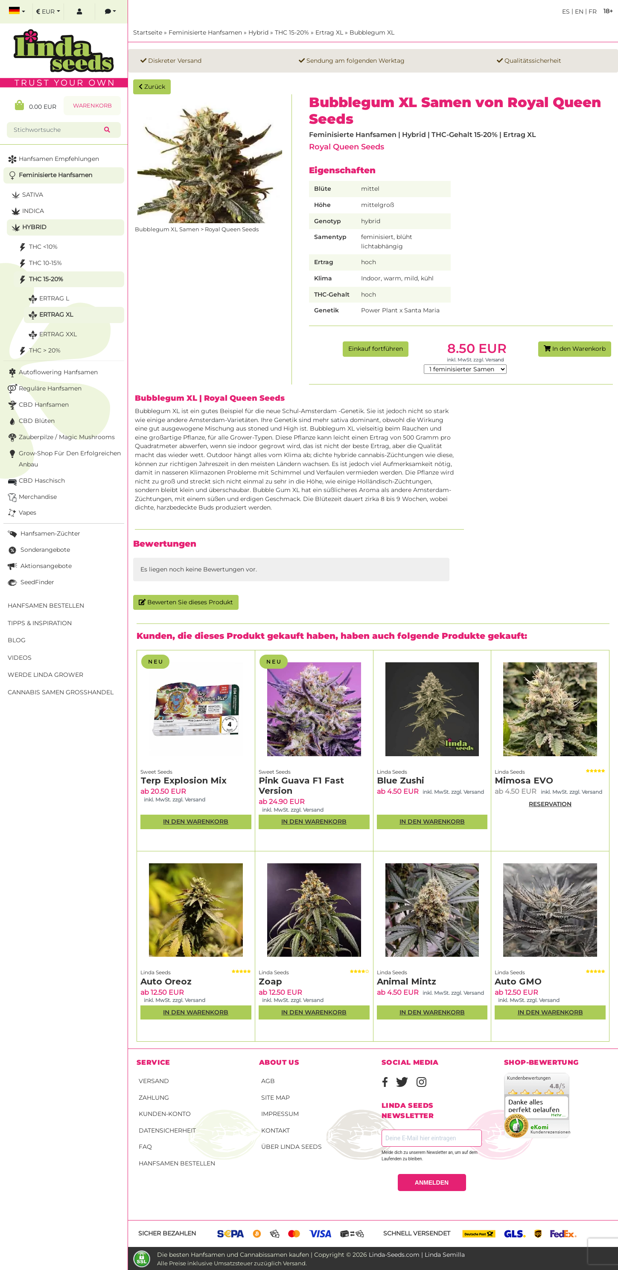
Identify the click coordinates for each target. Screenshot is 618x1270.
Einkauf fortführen (375, 348)
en (578, 11)
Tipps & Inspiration (40, 623)
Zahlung (154, 1097)
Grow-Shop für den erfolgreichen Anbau (63, 458)
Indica (26, 211)
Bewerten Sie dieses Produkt (186, 602)
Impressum (280, 1114)
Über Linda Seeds (291, 1147)
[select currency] (48, 11)
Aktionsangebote (39, 566)
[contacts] (110, 11)
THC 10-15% (39, 263)
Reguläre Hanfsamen (44, 389)
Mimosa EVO (524, 780)
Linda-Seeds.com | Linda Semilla (417, 1254)
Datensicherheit (167, 1130)
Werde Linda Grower (45, 675)
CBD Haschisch (35, 481)
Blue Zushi (400, 780)
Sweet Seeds (156, 772)
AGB (268, 1081)
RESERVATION (550, 804)
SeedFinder (30, 582)
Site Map (275, 1097)
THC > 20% (38, 351)
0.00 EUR (35, 105)
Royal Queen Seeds (346, 146)
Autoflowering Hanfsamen (52, 373)
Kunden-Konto (165, 1114)
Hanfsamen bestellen (177, 1163)
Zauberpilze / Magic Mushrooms (60, 437)
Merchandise (31, 497)
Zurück (152, 86)
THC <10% (37, 247)
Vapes (21, 513)
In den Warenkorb (575, 348)
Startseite (147, 32)
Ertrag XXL (51, 335)
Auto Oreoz (166, 981)
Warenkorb (92, 105)
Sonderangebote (38, 550)
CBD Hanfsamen (37, 405)
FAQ (145, 1147)
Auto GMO (518, 981)
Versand (154, 1081)
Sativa (26, 195)
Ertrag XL (329, 32)
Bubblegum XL (372, 32)
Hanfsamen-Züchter (43, 534)
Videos (20, 657)
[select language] (17, 11)
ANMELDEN (432, 1182)
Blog (17, 640)
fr (592, 11)
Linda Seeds (392, 772)
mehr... (558, 1115)
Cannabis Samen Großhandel (61, 692)
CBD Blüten (30, 421)
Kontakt (275, 1130)
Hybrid (258, 32)
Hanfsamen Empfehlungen (52, 159)
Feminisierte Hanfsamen (205, 32)
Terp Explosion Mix (183, 780)
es (566, 11)
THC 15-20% (292, 32)
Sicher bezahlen (167, 1233)
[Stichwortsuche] (57, 130)
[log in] (79, 11)
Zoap (270, 981)
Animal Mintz (406, 981)
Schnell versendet (416, 1233)
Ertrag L (47, 299)
